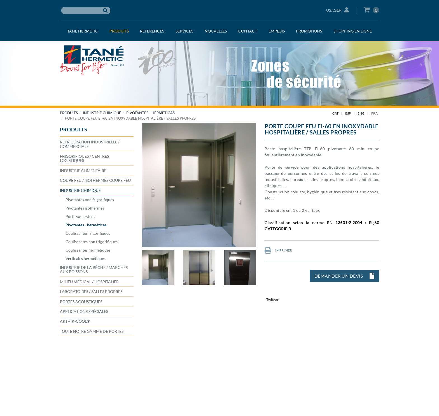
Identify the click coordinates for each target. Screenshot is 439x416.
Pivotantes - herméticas (150, 113)
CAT (335, 113)
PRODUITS (69, 113)
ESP (348, 113)
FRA (374, 113)
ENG (361, 113)
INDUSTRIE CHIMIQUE (102, 113)
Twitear (272, 300)
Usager (337, 10)
